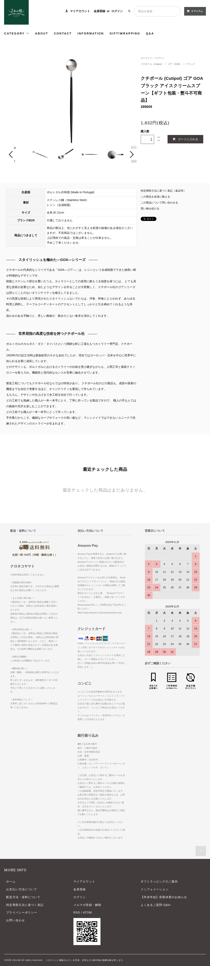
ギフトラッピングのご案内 (159, 881)
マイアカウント (80, 11)
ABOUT (41, 33)
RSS (76, 912)
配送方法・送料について (23, 897)
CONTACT (63, 33)
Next (131, 154)
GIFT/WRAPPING (125, 33)
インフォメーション (155, 889)
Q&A (150, 33)
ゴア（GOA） (175, 64)
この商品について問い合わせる (159, 202)
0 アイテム (194, 11)
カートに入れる (185, 139)
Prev (11, 154)
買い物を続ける (150, 208)
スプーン (159, 58)
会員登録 (99, 11)
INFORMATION (91, 33)
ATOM (87, 912)
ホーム (10, 881)
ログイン (117, 11)
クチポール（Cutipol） (152, 64)
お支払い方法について (21, 889)
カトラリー (146, 58)
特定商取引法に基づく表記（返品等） (163, 190)
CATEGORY (16, 33)
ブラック (190, 64)
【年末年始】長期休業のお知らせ (164, 897)
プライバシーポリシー (21, 912)
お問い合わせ (15, 920)
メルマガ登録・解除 (87, 905)
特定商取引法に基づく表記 (24, 905)
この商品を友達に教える (155, 196)
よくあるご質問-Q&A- (156, 905)
